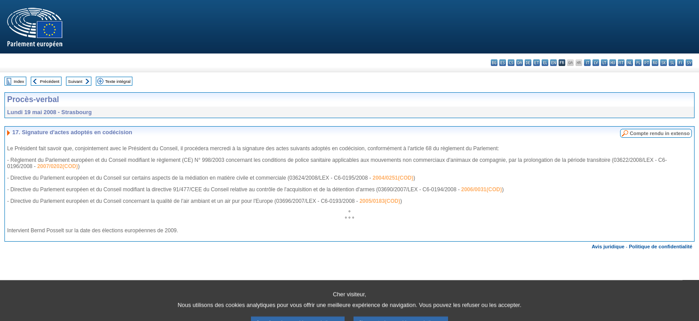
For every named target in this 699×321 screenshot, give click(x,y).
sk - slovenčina (663, 62)
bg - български (494, 62)
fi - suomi (680, 62)
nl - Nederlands (629, 62)
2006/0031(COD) (481, 189)
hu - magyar (612, 62)
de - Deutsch (528, 62)
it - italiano (587, 62)
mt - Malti (621, 62)
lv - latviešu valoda (595, 62)
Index (19, 81)
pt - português (646, 62)
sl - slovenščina (672, 62)
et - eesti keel (536, 62)
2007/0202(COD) (57, 166)
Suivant (75, 81)
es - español (502, 62)
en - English (553, 62)
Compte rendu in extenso (660, 133)
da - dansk (519, 62)
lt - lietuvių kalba (604, 62)
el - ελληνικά (545, 62)
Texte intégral (118, 81)
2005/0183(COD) (379, 201)
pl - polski (638, 62)
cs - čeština (511, 62)
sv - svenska (689, 62)
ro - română (655, 62)
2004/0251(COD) (393, 178)
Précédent (50, 81)
